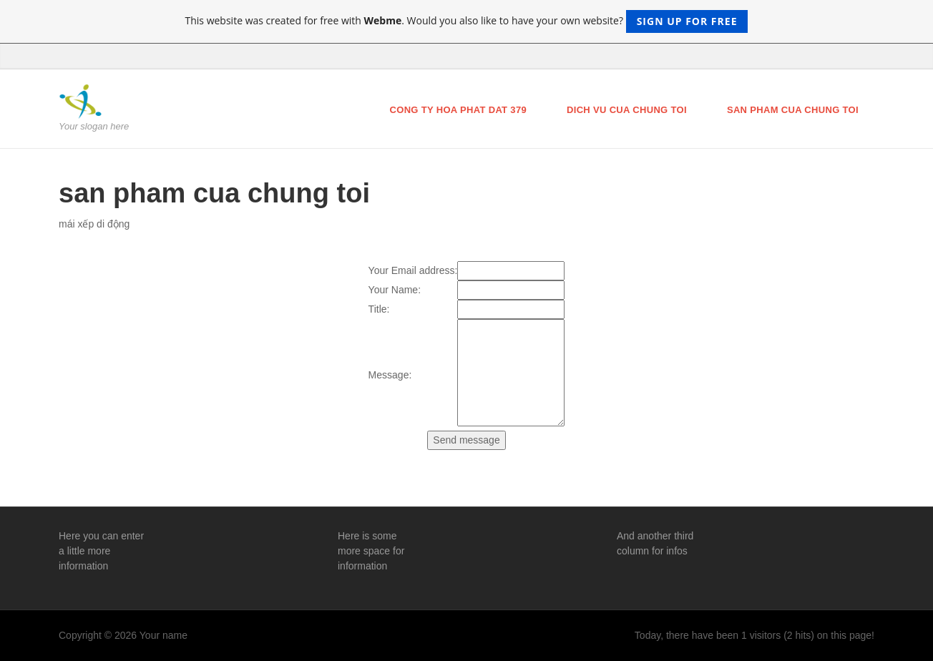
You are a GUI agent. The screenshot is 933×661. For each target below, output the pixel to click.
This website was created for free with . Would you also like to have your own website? (466, 21)
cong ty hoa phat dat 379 (458, 109)
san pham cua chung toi (793, 109)
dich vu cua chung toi (627, 109)
